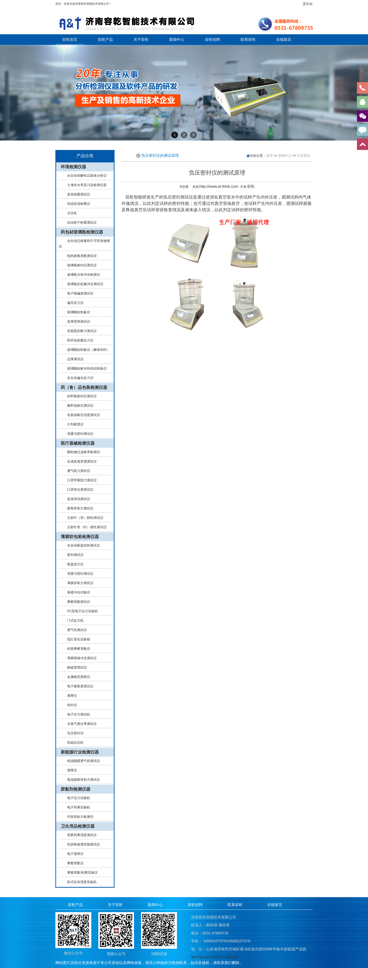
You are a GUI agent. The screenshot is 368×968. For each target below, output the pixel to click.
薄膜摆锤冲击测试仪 (80, 658)
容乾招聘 (212, 39)
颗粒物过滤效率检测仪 (81, 452)
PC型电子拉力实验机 (80, 611)
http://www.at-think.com (218, 186)
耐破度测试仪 (75, 667)
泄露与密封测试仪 (78, 434)
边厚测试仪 (73, 359)
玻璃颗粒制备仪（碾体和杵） (86, 350)
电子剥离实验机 (76, 807)
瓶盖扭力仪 (73, 564)
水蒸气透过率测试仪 (80, 724)
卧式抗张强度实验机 (80, 882)
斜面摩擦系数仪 (76, 648)
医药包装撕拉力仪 (78, 340)
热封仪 (70, 705)
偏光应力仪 (73, 303)
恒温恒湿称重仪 (76, 204)
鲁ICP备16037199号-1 (207, 957)
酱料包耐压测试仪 (78, 405)
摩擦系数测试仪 (76, 602)
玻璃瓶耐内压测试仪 (80, 265)
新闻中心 (176, 39)
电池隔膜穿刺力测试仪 (81, 779)
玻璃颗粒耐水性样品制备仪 (85, 368)
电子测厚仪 (73, 854)
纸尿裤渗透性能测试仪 (81, 844)
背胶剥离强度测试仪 (80, 835)
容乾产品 (105, 39)
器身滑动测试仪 (76, 499)
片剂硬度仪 (73, 424)
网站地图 (231, 957)
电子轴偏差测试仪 (78, 293)
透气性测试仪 (75, 630)
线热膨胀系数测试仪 (80, 256)
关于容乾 (141, 39)
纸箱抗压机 (73, 742)
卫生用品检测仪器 (78, 826)
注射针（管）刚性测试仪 (83, 518)
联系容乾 (248, 39)
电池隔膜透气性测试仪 (81, 761)
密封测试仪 (73, 555)
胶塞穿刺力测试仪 (78, 508)
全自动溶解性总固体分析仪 (85, 175)
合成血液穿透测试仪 (80, 461)
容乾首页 (69, 39)
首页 (269, 155)
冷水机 (70, 213)
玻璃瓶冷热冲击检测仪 (81, 274)
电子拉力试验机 (76, 798)
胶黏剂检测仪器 (75, 789)
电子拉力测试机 (76, 714)
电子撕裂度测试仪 (78, 686)
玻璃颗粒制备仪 (76, 312)
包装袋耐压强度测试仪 (81, 415)
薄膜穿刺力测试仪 (78, 583)
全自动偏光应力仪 (78, 378)
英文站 (308, 4)
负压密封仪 (73, 733)
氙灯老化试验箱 (76, 639)
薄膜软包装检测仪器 (80, 536)
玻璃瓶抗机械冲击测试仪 (83, 284)
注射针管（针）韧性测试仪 (85, 527)
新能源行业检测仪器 (80, 752)
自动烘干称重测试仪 (80, 222)
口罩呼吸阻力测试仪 (80, 480)
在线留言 (283, 39)
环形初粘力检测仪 (78, 817)
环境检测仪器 (73, 167)
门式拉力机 (73, 620)
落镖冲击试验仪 (76, 592)
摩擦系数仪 (73, 863)
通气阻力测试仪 (76, 471)
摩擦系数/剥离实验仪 (80, 872)
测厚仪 (70, 695)
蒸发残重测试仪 (76, 194)
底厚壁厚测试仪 (76, 321)
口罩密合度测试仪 (78, 489)
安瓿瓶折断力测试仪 (80, 331)
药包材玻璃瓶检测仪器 (82, 232)
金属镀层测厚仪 (76, 677)
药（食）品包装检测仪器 (84, 387)
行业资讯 (303, 155)
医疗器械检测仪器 (78, 443)
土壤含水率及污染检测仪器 (85, 185)
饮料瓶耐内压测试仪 (80, 396)
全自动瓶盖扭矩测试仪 (81, 545)
